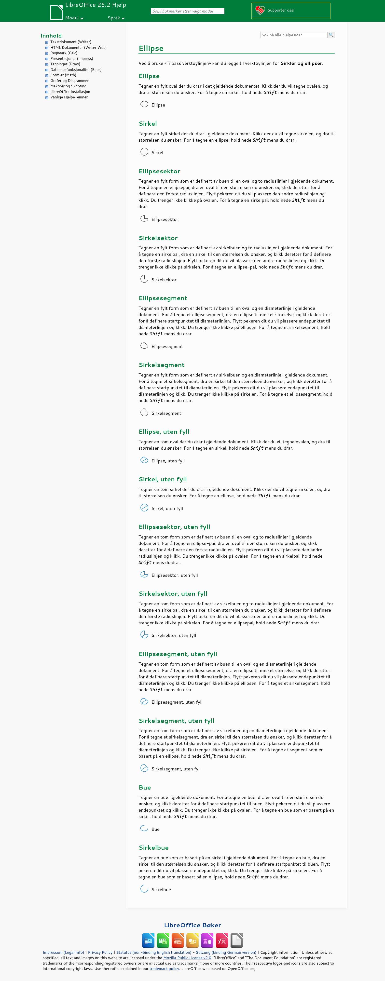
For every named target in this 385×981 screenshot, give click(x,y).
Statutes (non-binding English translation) (153, 952)
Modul (72, 17)
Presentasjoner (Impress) (71, 58)
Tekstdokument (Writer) (70, 41)
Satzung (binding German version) (226, 952)
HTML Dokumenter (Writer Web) (78, 47)
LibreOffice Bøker (192, 925)
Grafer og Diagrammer (69, 80)
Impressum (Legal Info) (63, 952)
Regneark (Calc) (63, 52)
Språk (114, 17)
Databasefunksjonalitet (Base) (76, 69)
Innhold (51, 35)
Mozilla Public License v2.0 (187, 957)
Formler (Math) (63, 75)
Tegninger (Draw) (65, 64)
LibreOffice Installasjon (70, 91)
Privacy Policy (100, 952)
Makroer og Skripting (68, 86)
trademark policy (164, 968)
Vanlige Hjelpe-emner (69, 97)
